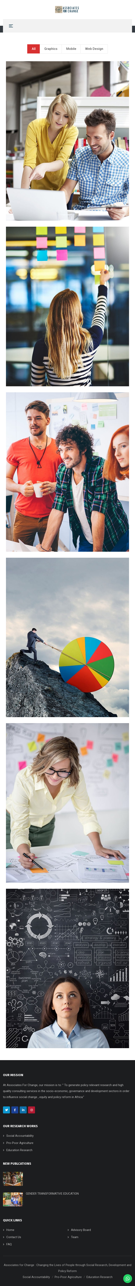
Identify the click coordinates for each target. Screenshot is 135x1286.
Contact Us (13, 1237)
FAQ (9, 1244)
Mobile (71, 49)
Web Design (94, 49)
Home (10, 1230)
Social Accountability (20, 1136)
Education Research (19, 1150)
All (34, 49)
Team (74, 1237)
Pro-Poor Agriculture (19, 1143)
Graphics (50, 49)
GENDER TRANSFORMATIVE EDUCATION (52, 1193)
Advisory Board (81, 1230)
